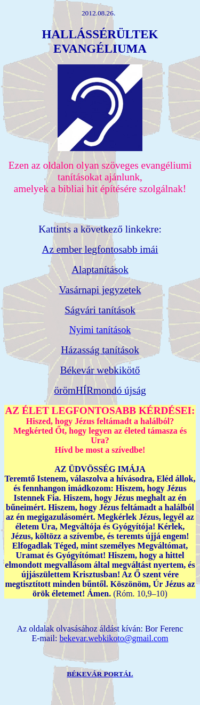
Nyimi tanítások (100, 330)
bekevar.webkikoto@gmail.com (113, 638)
